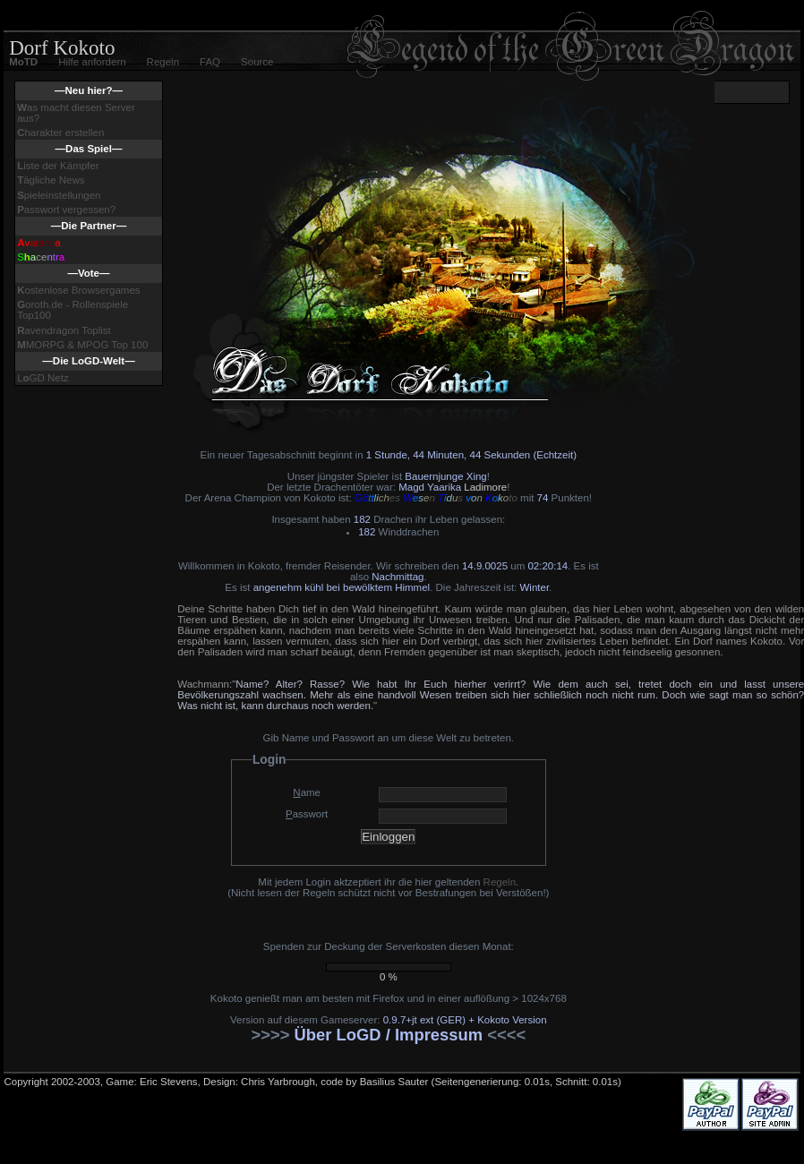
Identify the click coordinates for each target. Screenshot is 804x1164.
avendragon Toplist (64, 330)
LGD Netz (43, 377)
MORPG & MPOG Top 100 (82, 344)
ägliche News (50, 180)
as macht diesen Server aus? (76, 113)
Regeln (163, 61)
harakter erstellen (60, 132)
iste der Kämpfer (57, 165)
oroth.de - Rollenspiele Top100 (72, 310)
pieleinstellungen (58, 195)
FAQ (210, 61)
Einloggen (388, 836)
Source (257, 61)
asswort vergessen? (66, 209)
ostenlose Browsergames (78, 290)
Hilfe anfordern (91, 61)
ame (307, 792)
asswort (307, 814)
